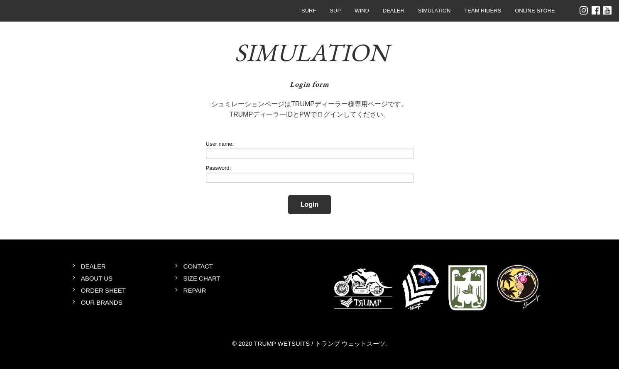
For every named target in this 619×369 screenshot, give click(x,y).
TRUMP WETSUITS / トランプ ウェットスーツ (31, 10)
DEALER (393, 10)
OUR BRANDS (101, 302)
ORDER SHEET (103, 290)
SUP (335, 10)
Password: (218, 168)
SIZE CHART (201, 278)
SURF (308, 10)
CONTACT (198, 266)
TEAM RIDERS (482, 10)
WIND (362, 10)
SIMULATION (434, 10)
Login (310, 204)
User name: (220, 144)
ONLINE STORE (535, 10)
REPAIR (194, 290)
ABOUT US (97, 278)
